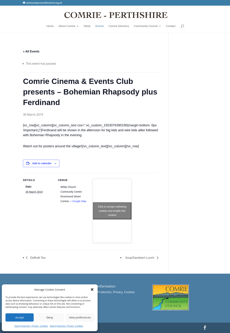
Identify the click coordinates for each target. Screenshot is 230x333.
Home (50, 26)
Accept (19, 317)
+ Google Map (78, 201)
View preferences (80, 317)
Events (99, 26)
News (87, 26)
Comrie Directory (119, 26)
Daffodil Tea (37, 257)
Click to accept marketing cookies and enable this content (112, 210)
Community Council (146, 26)
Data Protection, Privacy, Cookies (31, 326)
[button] (92, 289)
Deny (49, 317)
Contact (171, 26)
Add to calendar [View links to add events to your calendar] (42, 163)
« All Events (31, 51)
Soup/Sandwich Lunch (140, 257)
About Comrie (67, 26)
